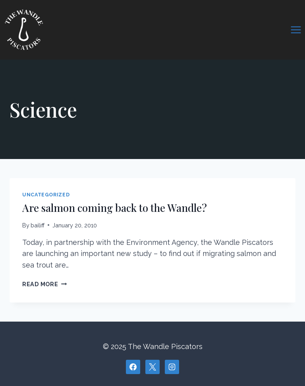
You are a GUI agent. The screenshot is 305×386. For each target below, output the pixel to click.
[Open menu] (295, 29)
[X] (152, 367)
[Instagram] (172, 367)
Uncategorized (45, 195)
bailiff (37, 225)
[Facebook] (133, 367)
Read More (44, 284)
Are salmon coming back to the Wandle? (114, 208)
